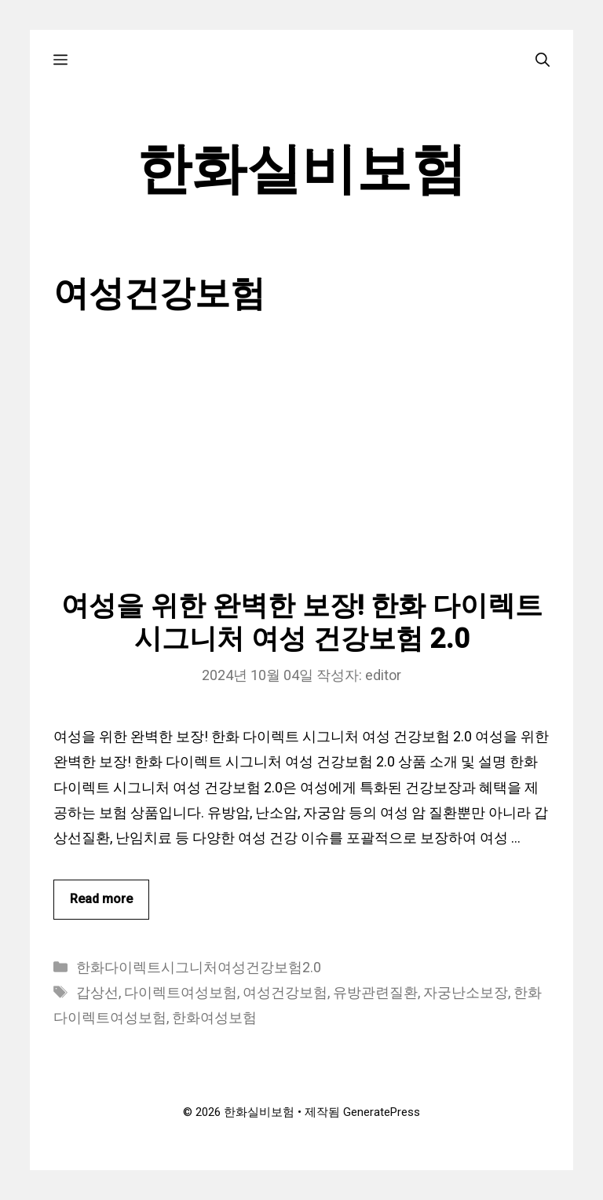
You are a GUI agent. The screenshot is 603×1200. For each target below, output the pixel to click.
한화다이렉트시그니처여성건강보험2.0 (198, 967)
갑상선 (97, 992)
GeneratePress (381, 1112)
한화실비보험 (301, 169)
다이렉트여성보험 (180, 992)
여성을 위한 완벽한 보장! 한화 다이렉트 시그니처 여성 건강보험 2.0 (302, 622)
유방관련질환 (375, 992)
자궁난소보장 (465, 992)
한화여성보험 (214, 1017)
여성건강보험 (285, 992)
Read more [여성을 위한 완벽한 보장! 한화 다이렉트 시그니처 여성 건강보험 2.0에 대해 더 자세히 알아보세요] (101, 898)
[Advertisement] (302, 472)
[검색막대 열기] (542, 59)
